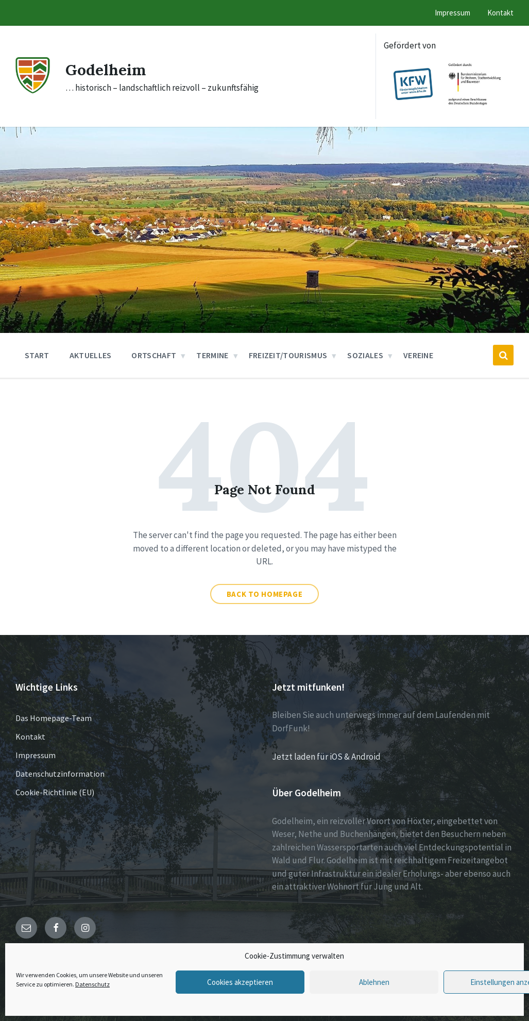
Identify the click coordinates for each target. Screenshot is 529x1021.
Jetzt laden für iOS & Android (326, 756)
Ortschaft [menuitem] (153, 355)
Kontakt (30, 736)
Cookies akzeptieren (240, 982)
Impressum (35, 755)
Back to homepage (265, 594)
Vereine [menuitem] (418, 355)
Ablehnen (374, 982)
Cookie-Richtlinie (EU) (54, 792)
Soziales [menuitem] (365, 355)
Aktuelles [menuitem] (91, 355)
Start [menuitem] (37, 355)
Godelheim (105, 69)
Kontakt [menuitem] (500, 13)
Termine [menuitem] (212, 355)
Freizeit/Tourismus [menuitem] (288, 355)
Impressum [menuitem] (452, 13)
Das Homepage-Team (53, 718)
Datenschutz (92, 984)
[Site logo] (32, 90)
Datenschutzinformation (60, 773)
